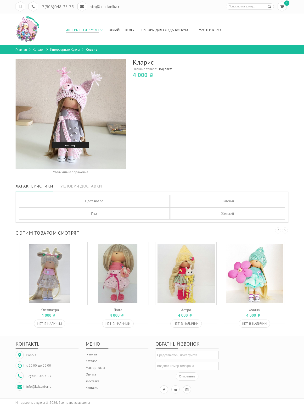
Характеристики (34, 186)
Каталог (91, 361)
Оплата (91, 374)
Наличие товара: (153, 69)
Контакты (92, 388)
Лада (117, 309)
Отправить (187, 376)
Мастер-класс (95, 367)
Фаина (254, 309)
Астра (186, 309)
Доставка (92, 381)
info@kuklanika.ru (105, 6)
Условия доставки (81, 186)
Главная (91, 354)
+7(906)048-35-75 (57, 6)
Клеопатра (49, 309)
